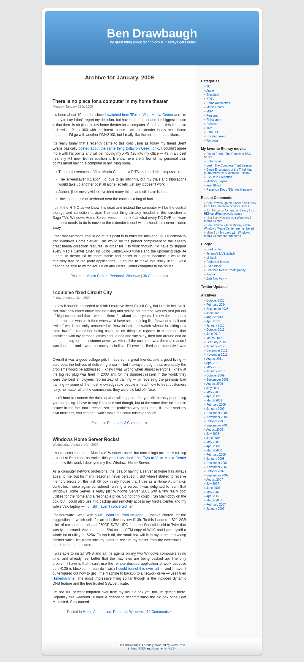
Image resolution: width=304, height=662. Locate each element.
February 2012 (216, 342)
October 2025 (215, 300)
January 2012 (215, 346)
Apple (210, 90)
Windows (133, 276)
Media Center (96, 276)
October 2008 (215, 421)
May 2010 (212, 367)
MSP (209, 111)
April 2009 (213, 396)
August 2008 (214, 429)
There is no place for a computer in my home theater (110, 101)
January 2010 (215, 371)
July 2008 (212, 433)
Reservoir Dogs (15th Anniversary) (229, 189)
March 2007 (214, 500)
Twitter (210, 274)
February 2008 (216, 454)
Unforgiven (213, 161)
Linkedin (211, 257)
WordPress (178, 645)
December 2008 (216, 413)
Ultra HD (212, 132)
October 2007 (215, 471)
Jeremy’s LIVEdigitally (220, 253)
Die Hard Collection (219, 177)
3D (208, 86)
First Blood (213, 185)
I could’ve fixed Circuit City (82, 292)
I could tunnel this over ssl (138, 569)
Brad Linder (214, 249)
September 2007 (217, 475)
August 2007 (214, 479)
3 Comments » (135, 423)
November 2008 (216, 417)
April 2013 (213, 321)
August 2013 (214, 317)
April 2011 (213, 363)
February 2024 (216, 304)
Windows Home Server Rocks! (86, 439)
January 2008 (215, 458)
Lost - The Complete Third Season (229, 165)
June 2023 (213, 313)
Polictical (212, 124)
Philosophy (213, 119)
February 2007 (216, 504)
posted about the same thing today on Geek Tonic (119, 148)
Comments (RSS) (163, 648)
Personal (117, 276)
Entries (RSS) (137, 648)
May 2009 (212, 392)
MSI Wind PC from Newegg (121, 515)
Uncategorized (215, 136)
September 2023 (217, 308)
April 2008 (213, 446)
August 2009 (214, 383)
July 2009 (212, 388)
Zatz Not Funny (216, 278)
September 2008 (217, 425)
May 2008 (212, 442)
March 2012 (214, 338)
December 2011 (216, 350)
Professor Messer (217, 261)
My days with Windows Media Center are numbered (229, 227)
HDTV (210, 99)
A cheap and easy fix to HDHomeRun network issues (230, 204)
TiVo (209, 128)
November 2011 (216, 354)
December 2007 (216, 463)
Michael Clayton (216, 181)
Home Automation (97, 612)
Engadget (212, 94)
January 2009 (215, 408)
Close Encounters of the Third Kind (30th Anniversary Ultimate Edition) (228, 171)
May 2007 (212, 492)
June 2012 (213, 333)
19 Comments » (159, 612)
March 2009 (214, 400)
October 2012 (215, 329)
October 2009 (215, 375)
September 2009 (217, 379)
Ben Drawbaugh (152, 33)
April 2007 (213, 496)
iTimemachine (64, 578)
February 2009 (216, 404)
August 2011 (214, 358)
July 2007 (212, 483)
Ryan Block (213, 266)
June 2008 (213, 438)
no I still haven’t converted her (109, 506)
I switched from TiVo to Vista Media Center (139, 115)
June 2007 (213, 488)
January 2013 (215, 325)
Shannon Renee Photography (226, 270)
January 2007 (215, 508)
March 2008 (214, 450)
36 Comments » (155, 276)
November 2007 (216, 467)
